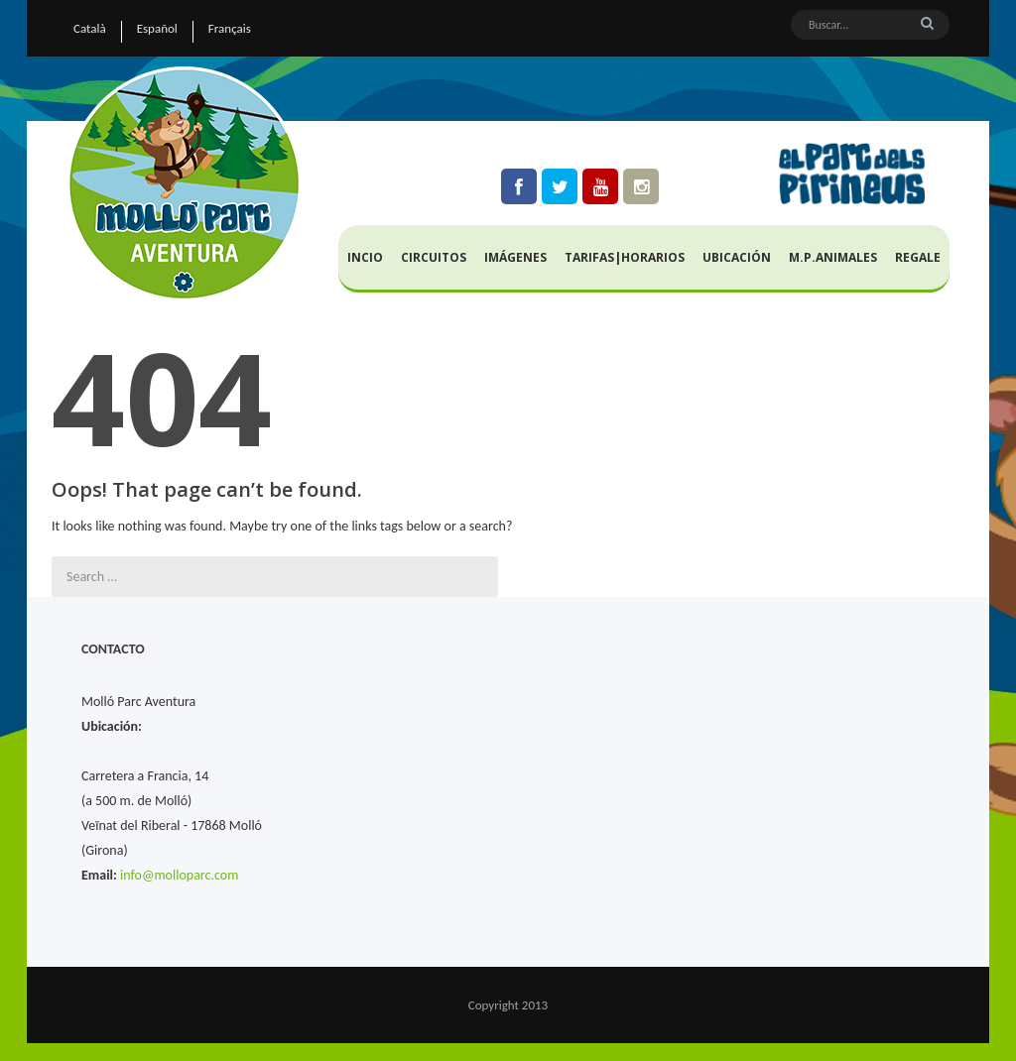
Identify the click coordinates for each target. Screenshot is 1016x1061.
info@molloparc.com (179, 875)
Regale (918, 257)
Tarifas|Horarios (625, 257)
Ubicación (736, 257)
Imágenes (515, 257)
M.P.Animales (833, 257)
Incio (365, 257)
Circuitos (433, 257)
